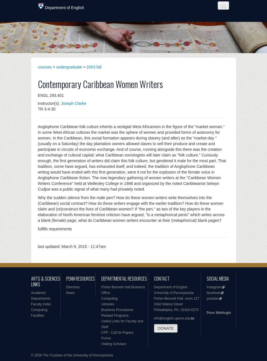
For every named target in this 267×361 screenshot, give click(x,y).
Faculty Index (41, 304)
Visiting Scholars (114, 344)
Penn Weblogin (219, 313)
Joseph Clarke (73, 103)
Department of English (61, 6)
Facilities (37, 316)
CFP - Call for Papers (117, 333)
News (70, 293)
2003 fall (94, 67)
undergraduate (69, 67)
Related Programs (115, 316)
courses (45, 67)
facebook (214, 293)
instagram (214, 287)
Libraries (107, 304)
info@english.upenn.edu (172, 318)
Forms (106, 338)
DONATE (166, 328)
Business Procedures (117, 310)
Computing (39, 310)
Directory (73, 287)
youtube (213, 299)
